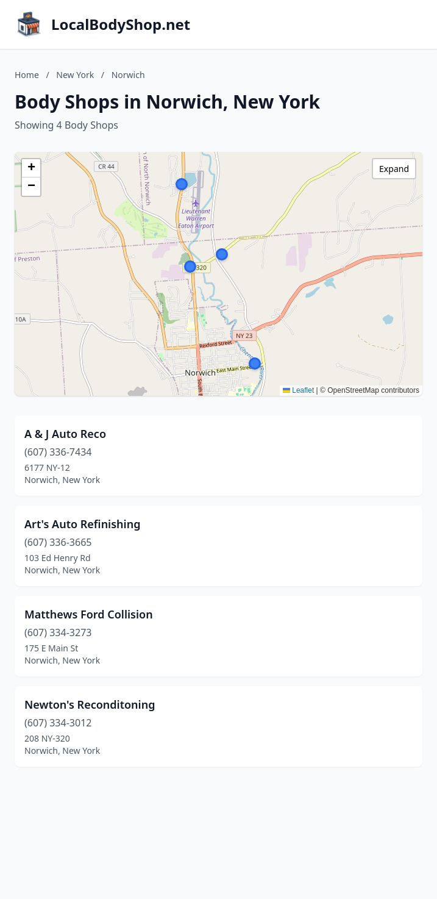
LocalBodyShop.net (120, 24)
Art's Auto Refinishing (82, 524)
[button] (190, 266)
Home (27, 75)
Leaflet (298, 390)
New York (75, 75)
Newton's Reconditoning (89, 704)
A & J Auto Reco (65, 433)
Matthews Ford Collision (88, 614)
